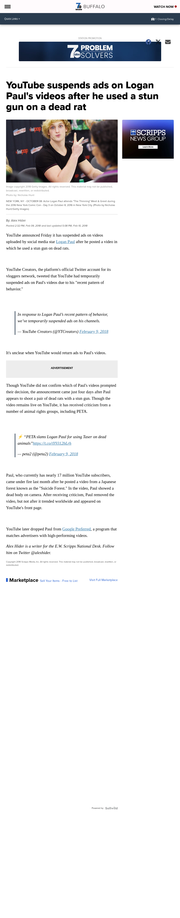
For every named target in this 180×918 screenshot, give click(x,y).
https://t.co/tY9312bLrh (52, 443)
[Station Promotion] (90, 51)
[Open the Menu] (7, 6)
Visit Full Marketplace (103, 580)
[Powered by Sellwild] (111, 808)
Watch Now (165, 6)
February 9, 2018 (93, 331)
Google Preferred (76, 529)
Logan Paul (65, 241)
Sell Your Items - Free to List (58, 580)
